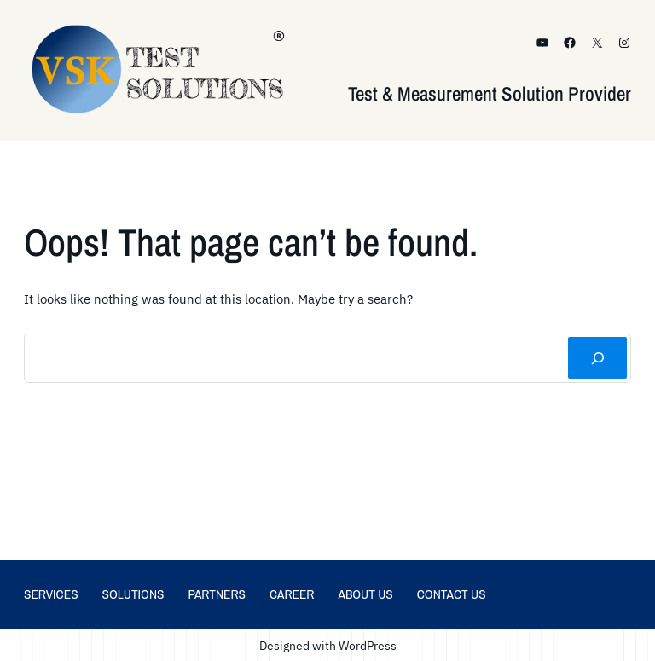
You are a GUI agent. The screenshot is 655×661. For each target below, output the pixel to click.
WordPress (368, 645)
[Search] (597, 358)
